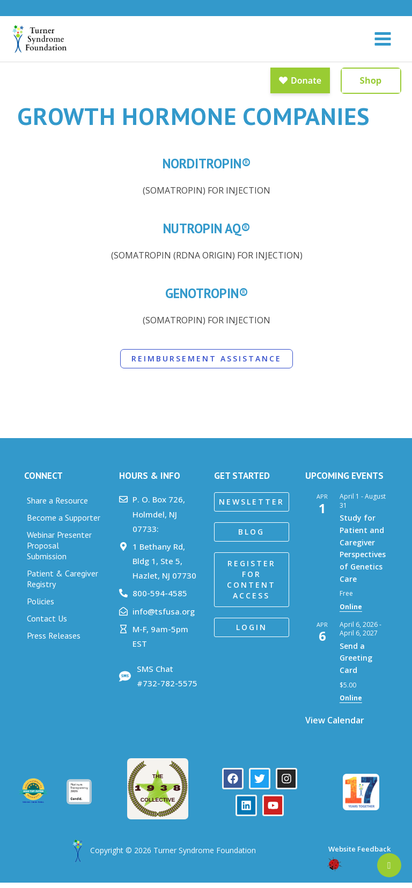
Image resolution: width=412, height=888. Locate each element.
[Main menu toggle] (382, 41)
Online (351, 612)
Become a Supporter (63, 523)
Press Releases (53, 641)
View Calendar (334, 725)
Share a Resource (57, 506)
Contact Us (47, 624)
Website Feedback (359, 854)
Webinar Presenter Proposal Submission (59, 551)
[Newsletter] (389, 865)
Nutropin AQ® (206, 234)
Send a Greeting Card (356, 663)
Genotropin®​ (206, 299)
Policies (40, 607)
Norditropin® (206, 169)
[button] (251, 507)
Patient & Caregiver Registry (62, 584)
